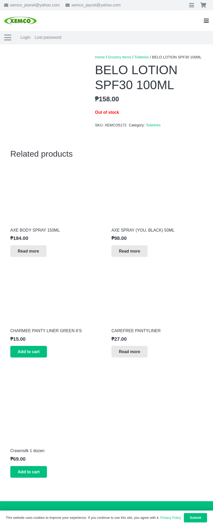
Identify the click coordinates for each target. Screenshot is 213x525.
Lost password (48, 37)
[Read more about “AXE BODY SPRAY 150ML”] (28, 251)
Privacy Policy (170, 518)
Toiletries (141, 57)
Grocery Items (119, 57)
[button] (192, 5)
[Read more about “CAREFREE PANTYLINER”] (129, 351)
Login (25, 37)
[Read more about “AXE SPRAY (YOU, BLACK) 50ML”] (129, 251)
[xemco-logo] (20, 21)
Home (100, 57)
